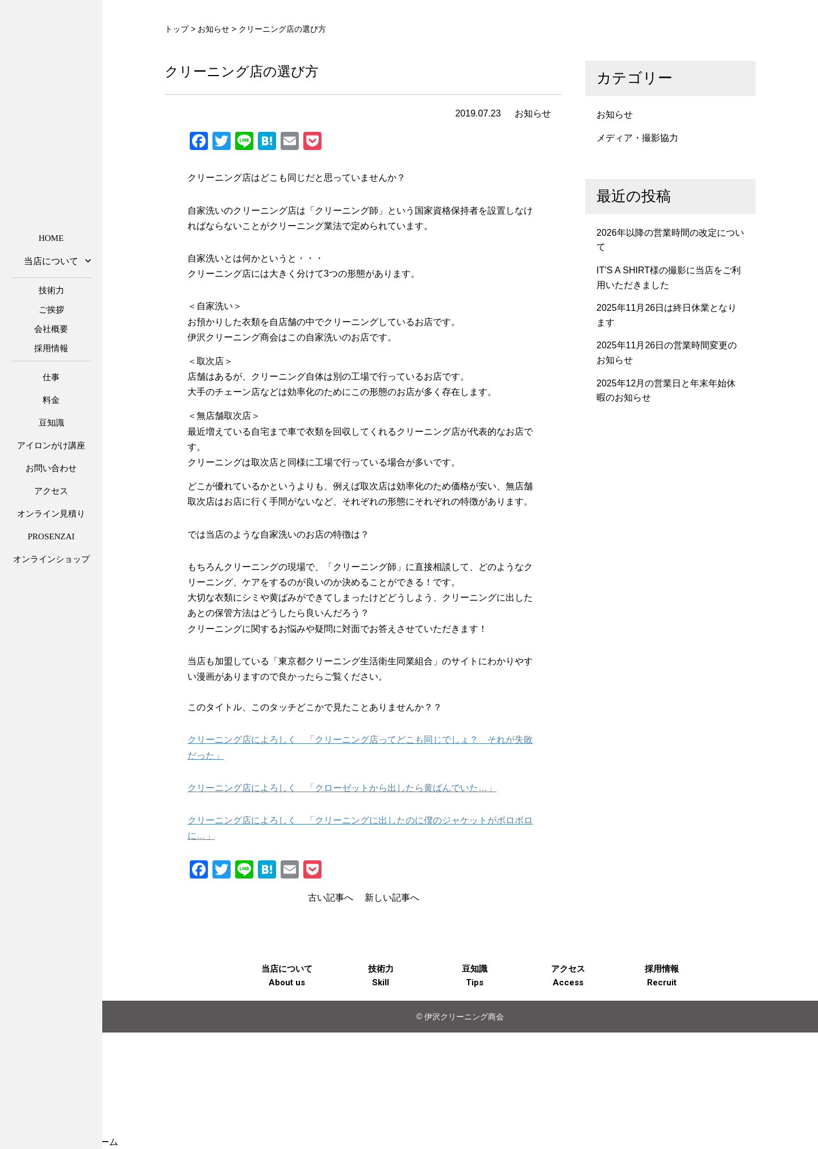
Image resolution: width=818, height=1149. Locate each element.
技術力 (51, 290)
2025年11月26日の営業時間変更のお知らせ (666, 352)
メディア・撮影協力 (637, 138)
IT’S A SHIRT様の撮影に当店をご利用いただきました (668, 277)
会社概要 (51, 329)
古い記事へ (330, 897)
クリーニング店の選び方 (242, 71)
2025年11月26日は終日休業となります (666, 315)
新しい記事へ (392, 897)
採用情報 (51, 348)
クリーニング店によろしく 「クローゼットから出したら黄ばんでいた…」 (341, 788)
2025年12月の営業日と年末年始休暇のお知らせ (666, 390)
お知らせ (533, 113)
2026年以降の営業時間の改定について (670, 240)
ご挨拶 (51, 309)
